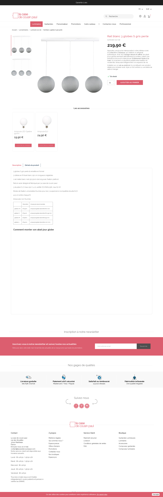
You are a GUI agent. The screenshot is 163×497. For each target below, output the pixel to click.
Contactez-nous (54, 452)
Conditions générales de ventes (95, 443)
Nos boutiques (54, 454)
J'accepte (155, 494)
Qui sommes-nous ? (56, 441)
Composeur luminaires (127, 449)
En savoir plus (101, 494)
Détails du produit (32, 165)
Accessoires (123, 443)
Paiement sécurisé (90, 438)
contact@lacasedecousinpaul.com (23, 449)
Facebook (76, 406)
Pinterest (81, 406)
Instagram (87, 406)
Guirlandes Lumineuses (127, 438)
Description (16, 165)
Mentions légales (55, 438)
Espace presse (54, 443)
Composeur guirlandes (127, 446)
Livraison (87, 441)
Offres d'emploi (54, 446)
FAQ (85, 446)
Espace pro (53, 457)
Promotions (53, 449)
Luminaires (122, 441)
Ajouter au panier (129, 82)
